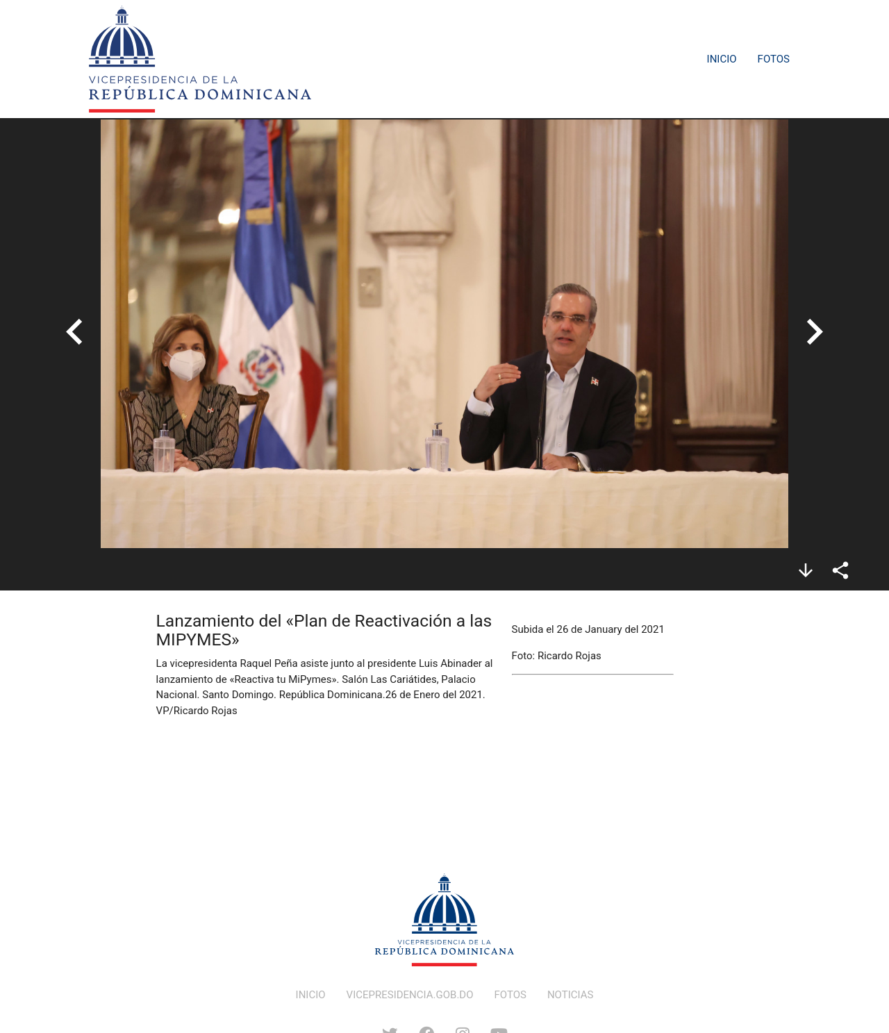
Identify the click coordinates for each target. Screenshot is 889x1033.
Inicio (722, 59)
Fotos (774, 59)
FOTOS (510, 995)
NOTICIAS (570, 995)
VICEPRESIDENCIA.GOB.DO (410, 995)
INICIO (311, 995)
